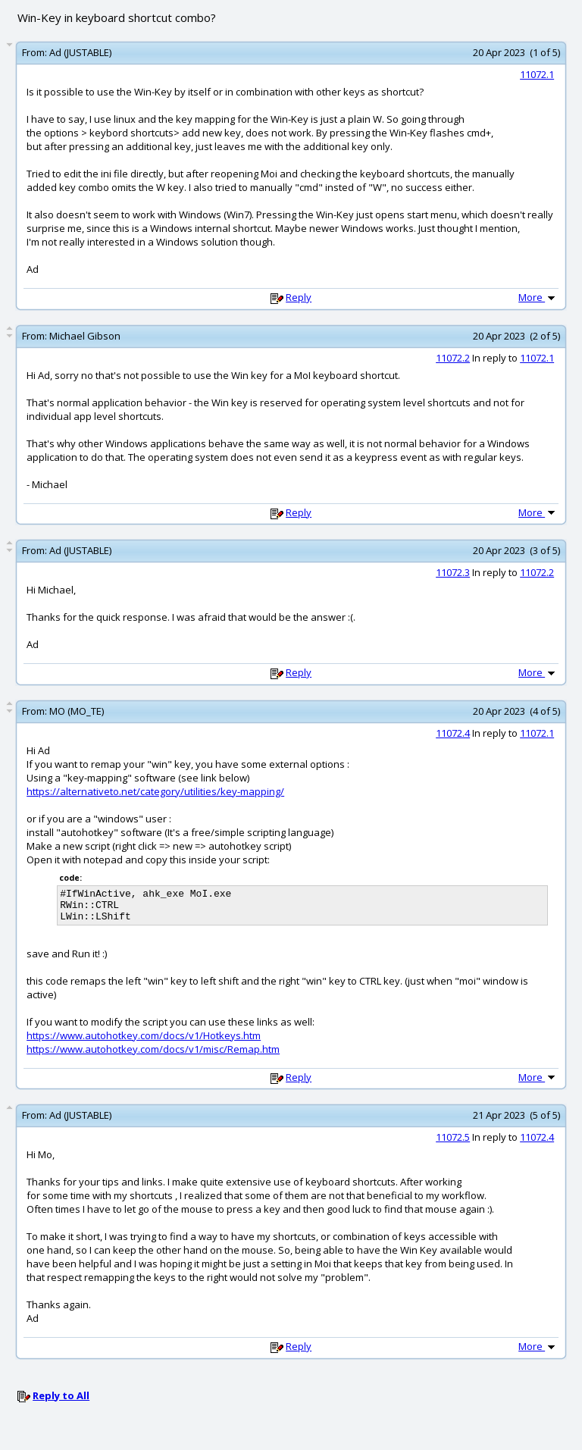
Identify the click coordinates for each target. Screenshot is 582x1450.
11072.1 (537, 74)
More (538, 297)
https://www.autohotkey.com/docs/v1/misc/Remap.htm (153, 1056)
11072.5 (453, 1144)
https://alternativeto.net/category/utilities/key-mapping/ (155, 791)
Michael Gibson (84, 336)
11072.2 (453, 358)
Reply (298, 297)
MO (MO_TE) (76, 711)
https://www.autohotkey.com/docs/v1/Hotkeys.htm (144, 1042)
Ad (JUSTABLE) (80, 52)
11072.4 (453, 733)
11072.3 (453, 572)
